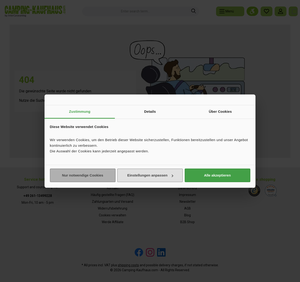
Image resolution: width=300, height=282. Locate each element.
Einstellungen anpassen (150, 175)
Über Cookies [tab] (220, 111)
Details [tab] (150, 111)
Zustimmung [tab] (79, 111)
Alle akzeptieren (217, 175)
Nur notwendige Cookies (82, 175)
